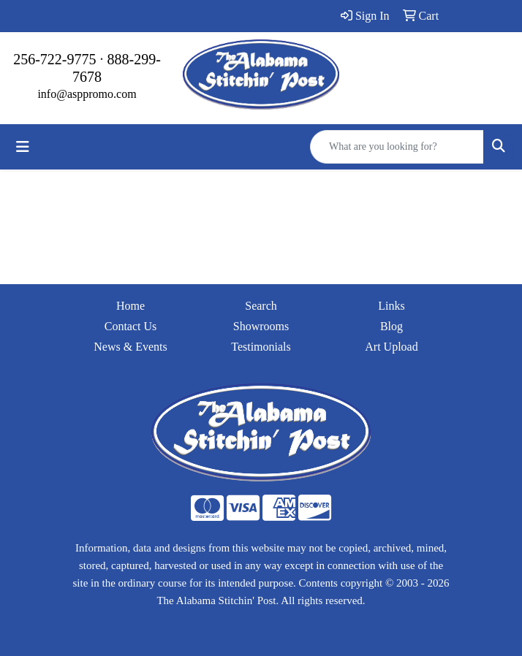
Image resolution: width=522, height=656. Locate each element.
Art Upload (391, 346)
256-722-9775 (54, 59)
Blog (391, 326)
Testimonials (261, 346)
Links (391, 306)
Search (261, 306)
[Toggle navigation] (22, 147)
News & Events (130, 346)
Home (130, 306)
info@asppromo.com (86, 94)
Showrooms (261, 326)
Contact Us (131, 326)
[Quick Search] (397, 147)
